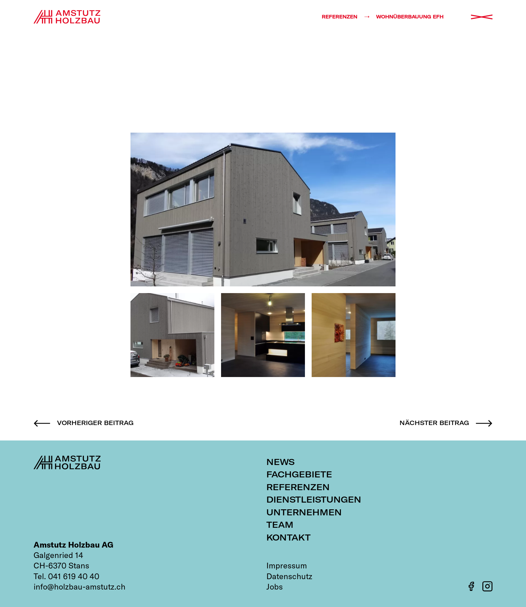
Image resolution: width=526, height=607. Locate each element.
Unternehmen (304, 512)
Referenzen (298, 487)
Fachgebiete (299, 474)
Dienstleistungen (313, 499)
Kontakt (288, 537)
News (280, 462)
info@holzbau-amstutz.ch (79, 586)
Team (280, 524)
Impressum (286, 565)
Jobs (274, 586)
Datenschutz (289, 576)
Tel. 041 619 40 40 (66, 576)
